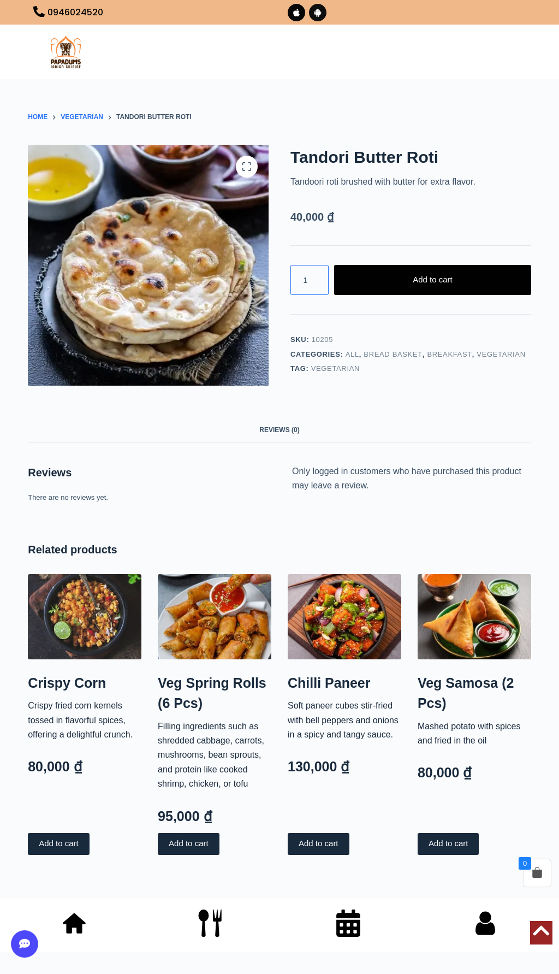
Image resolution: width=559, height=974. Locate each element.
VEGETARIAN (501, 354)
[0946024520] (39, 12)
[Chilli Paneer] (344, 616)
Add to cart (433, 279)
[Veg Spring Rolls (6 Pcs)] (214, 616)
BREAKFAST (449, 354)
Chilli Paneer (329, 682)
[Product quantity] (309, 280)
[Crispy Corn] (84, 616)
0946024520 (75, 12)
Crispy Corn (67, 682)
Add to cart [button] (59, 843)
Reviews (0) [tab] (279, 430)
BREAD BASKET (393, 354)
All (352, 354)
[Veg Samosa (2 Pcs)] (474, 616)
